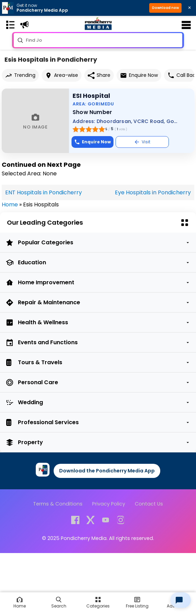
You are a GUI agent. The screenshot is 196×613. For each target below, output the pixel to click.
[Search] (58, 602)
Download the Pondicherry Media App (107, 470)
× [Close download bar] (189, 8)
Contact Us (149, 503)
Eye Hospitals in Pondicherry (153, 192)
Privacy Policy (108, 503)
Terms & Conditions (58, 503)
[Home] (19, 602)
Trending (20, 75)
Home (10, 204)
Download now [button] (165, 7)
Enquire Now (139, 75)
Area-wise (61, 75)
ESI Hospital (91, 95)
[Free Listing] (98, 602)
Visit (142, 142)
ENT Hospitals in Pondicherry (43, 192)
